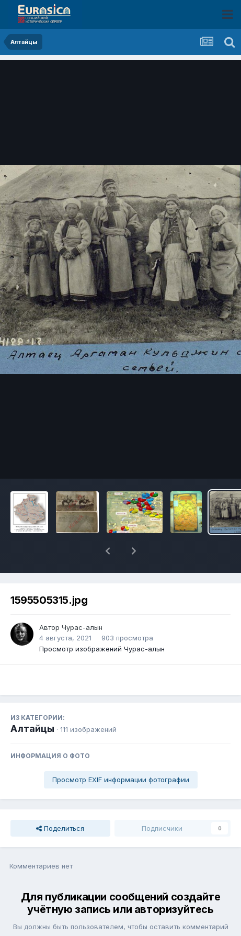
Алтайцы (32, 701)
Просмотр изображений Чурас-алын (102, 621)
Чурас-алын (82, 600)
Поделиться (60, 801)
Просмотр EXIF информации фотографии (120, 752)
